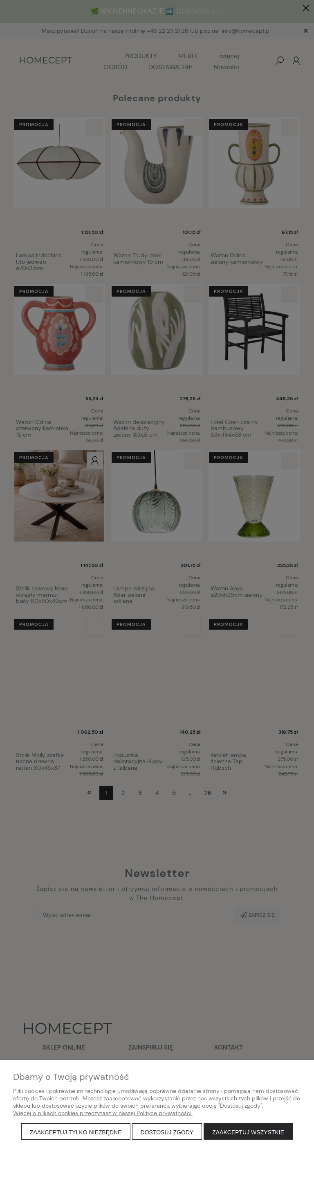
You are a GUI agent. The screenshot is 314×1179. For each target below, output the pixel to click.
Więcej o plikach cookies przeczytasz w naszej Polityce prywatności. (103, 1113)
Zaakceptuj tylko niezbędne (76, 1132)
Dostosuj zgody (167, 1132)
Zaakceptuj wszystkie (248, 1132)
